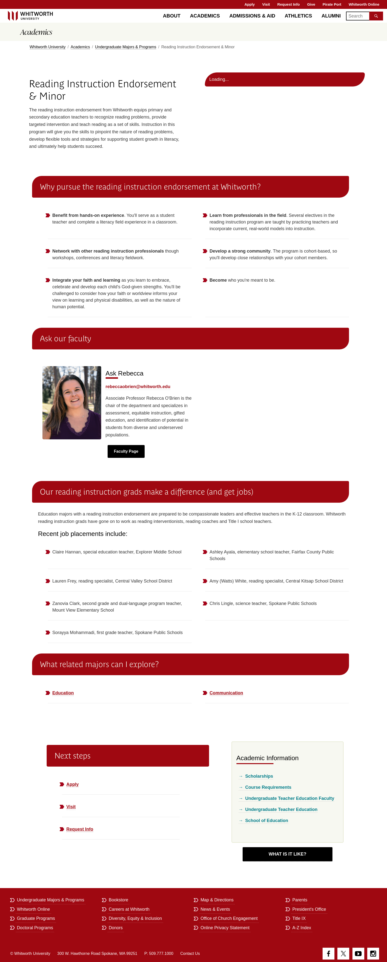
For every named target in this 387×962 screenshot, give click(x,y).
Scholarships (259, 776)
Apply (250, 4)
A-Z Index (301, 927)
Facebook (328, 954)
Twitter (343, 954)
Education (63, 692)
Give (311, 4)
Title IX (299, 918)
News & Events (215, 909)
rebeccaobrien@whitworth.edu (138, 386)
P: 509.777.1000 (158, 953)
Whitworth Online (364, 4)
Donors (116, 927)
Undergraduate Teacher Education (281, 809)
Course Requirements (268, 787)
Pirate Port (332, 4)
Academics (205, 15)
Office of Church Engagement (228, 918)
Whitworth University (48, 47)
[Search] (364, 16)
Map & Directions (216, 899)
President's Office (309, 909)
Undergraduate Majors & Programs (125, 47)
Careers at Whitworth (129, 909)
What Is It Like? (288, 854)
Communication (226, 692)
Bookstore (118, 899)
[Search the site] (376, 16)
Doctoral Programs (35, 927)
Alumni (331, 15)
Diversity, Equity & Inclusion (135, 918)
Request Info (288, 4)
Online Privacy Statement (225, 927)
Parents (299, 899)
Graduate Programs (36, 918)
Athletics (298, 15)
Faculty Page (126, 451)
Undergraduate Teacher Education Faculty (289, 798)
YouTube (358, 954)
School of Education (266, 820)
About (171, 15)
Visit (266, 4)
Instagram (373, 954)
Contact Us (190, 953)
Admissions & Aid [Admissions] (252, 15)
